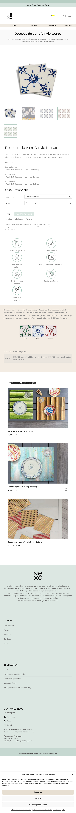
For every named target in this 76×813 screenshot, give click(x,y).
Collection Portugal (21, 39)
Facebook (11, 766)
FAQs (6, 719)
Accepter (38, 792)
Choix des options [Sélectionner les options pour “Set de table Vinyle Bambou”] (66, 434)
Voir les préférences (38, 805)
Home (10, 39)
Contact (7, 688)
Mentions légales (59, 810)
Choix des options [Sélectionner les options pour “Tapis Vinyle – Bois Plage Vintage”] (66, 509)
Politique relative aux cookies (21, 810)
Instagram (11, 762)
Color (8, 204)
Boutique (7, 683)
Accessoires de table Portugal (41, 39)
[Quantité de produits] (8, 214)
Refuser (38, 798)
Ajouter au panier (24, 214)
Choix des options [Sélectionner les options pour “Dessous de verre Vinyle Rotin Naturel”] (66, 585)
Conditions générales (12, 727)
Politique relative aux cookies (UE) (17, 736)
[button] (72, 775)
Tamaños (10, 197)
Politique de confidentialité (42, 810)
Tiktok (9, 770)
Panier (6, 679)
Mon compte (9, 674)
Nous (6, 692)
